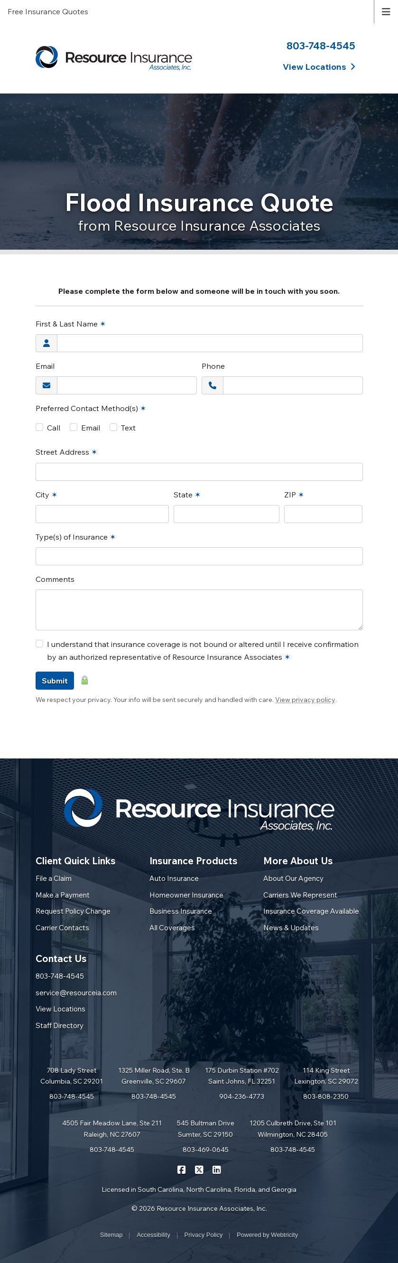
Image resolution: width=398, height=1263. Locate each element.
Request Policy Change (73, 911)
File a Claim (54, 878)
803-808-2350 (326, 1096)
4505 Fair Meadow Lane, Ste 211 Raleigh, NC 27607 (112, 1129)
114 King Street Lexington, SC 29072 (326, 1076)
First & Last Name (71, 323)
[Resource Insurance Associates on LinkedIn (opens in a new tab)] (216, 1169)
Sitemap (111, 1234)
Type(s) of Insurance (76, 537)
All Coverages (172, 927)
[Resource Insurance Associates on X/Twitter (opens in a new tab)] (199, 1169)
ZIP (294, 494)
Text (128, 427)
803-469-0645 (206, 1149)
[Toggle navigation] (386, 11)
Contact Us (61, 958)
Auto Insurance (174, 878)
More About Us (298, 861)
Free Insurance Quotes (48, 11)
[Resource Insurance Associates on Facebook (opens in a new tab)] (181, 1169)
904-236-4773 (241, 1096)
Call (53, 427)
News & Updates (291, 927)
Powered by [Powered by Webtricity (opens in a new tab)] (267, 1234)
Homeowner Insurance (186, 894)
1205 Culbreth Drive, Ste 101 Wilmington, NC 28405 (293, 1129)
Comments (55, 579)
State (187, 494)
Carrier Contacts (62, 927)
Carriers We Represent (300, 894)
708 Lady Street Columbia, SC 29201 (71, 1076)
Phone (213, 366)
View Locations (60, 1008)
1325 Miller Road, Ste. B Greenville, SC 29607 (154, 1076)
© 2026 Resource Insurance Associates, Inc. (199, 1208)
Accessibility (153, 1234)
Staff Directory (59, 1025)
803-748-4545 (321, 45)
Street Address (66, 452)
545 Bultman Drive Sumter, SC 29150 (205, 1129)
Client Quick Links (76, 861)
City (46, 494)
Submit (55, 680)
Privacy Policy (204, 1234)
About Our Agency (293, 878)
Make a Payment (63, 894)
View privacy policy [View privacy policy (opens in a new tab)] (305, 699)
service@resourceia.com (76, 992)
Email (45, 366)
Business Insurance (180, 911)
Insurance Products (193, 861)
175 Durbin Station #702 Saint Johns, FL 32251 (242, 1076)
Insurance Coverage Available (311, 911)
